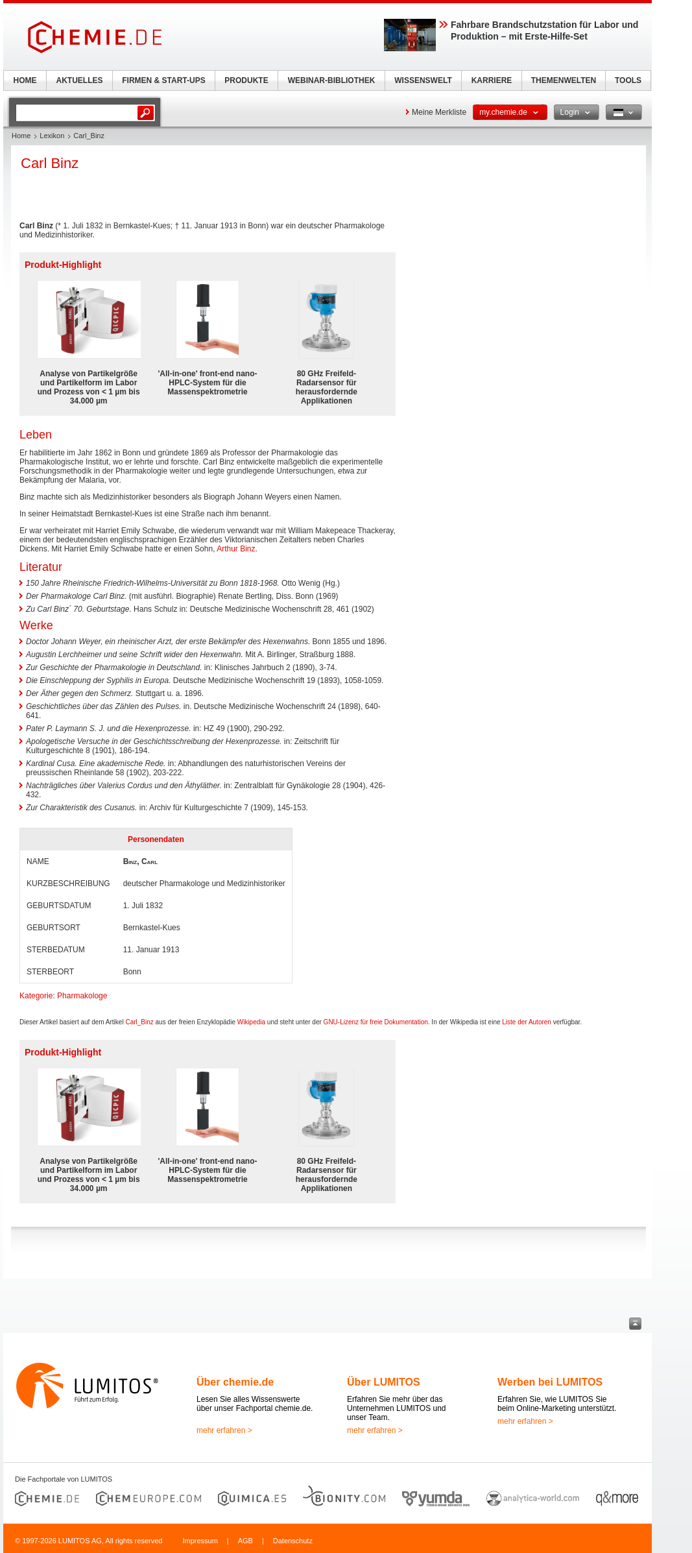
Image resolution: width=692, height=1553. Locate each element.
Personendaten (156, 839)
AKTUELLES (79, 80)
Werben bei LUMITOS (550, 1382)
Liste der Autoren (526, 1022)
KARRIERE (491, 80)
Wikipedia (251, 1022)
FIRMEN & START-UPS (163, 80)
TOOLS (628, 80)
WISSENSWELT (422, 80)
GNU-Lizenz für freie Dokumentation (376, 1022)
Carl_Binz (139, 1022)
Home (21, 135)
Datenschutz (293, 1541)
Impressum (199, 1541)
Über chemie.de (235, 1382)
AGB (245, 1541)
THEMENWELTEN (563, 80)
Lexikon (52, 135)
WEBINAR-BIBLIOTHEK (332, 80)
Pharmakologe (82, 995)
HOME (25, 80)
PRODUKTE (246, 80)
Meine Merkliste (439, 112)
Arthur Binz (236, 548)
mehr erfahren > (224, 1430)
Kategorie (36, 995)
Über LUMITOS (383, 1382)
